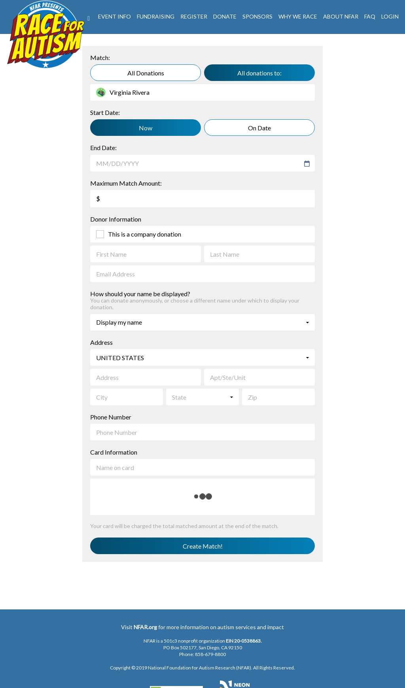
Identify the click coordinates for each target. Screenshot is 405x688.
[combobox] (198, 163)
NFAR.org (145, 627)
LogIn (390, 16)
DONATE (225, 16)
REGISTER (193, 16)
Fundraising (155, 16)
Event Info (114, 16)
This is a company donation (144, 234)
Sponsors (257, 16)
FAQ (369, 16)
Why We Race (297, 16)
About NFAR (340, 16)
